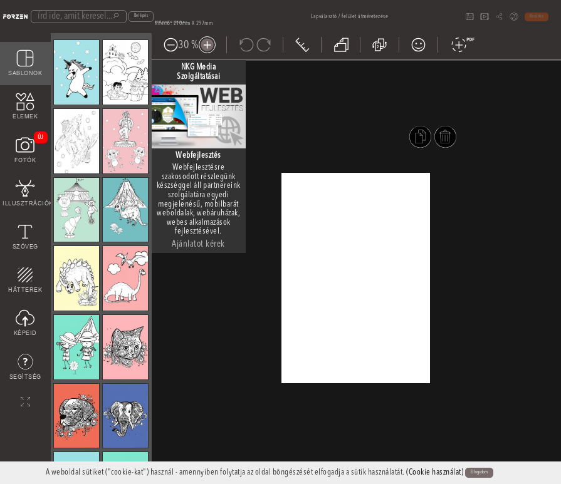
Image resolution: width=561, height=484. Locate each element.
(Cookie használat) (434, 472)
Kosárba (537, 16)
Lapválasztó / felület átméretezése (349, 16)
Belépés (141, 16)
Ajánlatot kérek (198, 244)
